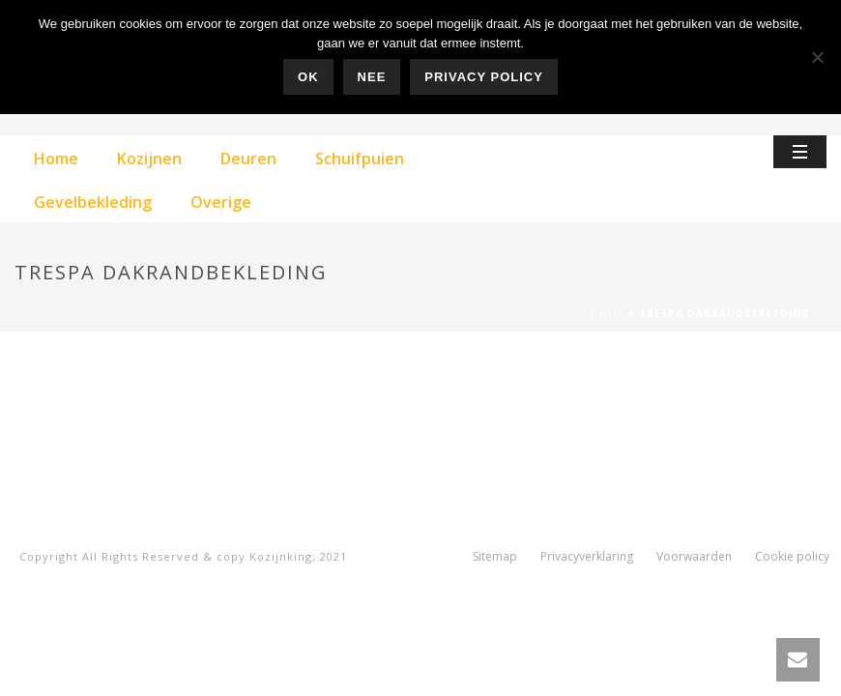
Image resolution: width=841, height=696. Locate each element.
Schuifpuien (359, 158)
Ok (308, 77)
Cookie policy (792, 557)
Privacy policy (483, 77)
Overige (220, 202)
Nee (372, 77)
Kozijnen (149, 158)
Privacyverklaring (586, 557)
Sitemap (495, 557)
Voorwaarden (694, 557)
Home (56, 158)
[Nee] (816, 57)
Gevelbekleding (93, 202)
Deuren (248, 158)
